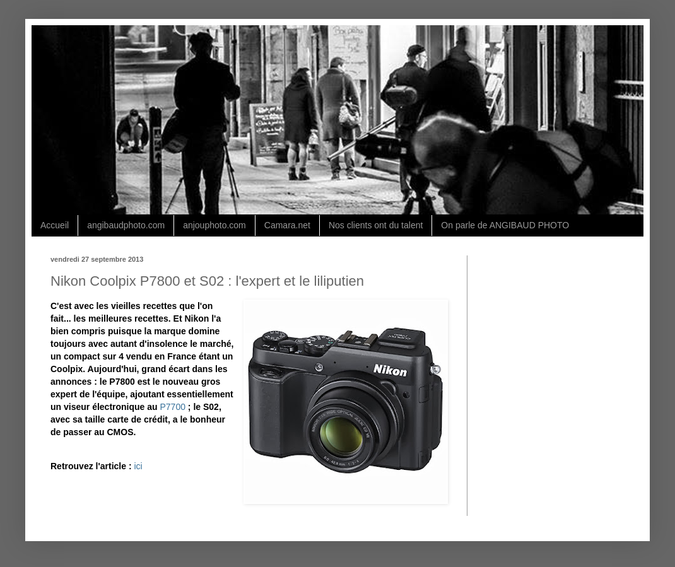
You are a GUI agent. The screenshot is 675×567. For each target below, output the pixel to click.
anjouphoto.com (214, 225)
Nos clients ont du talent (376, 225)
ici (138, 466)
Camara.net (287, 225)
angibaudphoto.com (126, 225)
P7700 (172, 407)
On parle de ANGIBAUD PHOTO (505, 225)
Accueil (54, 225)
